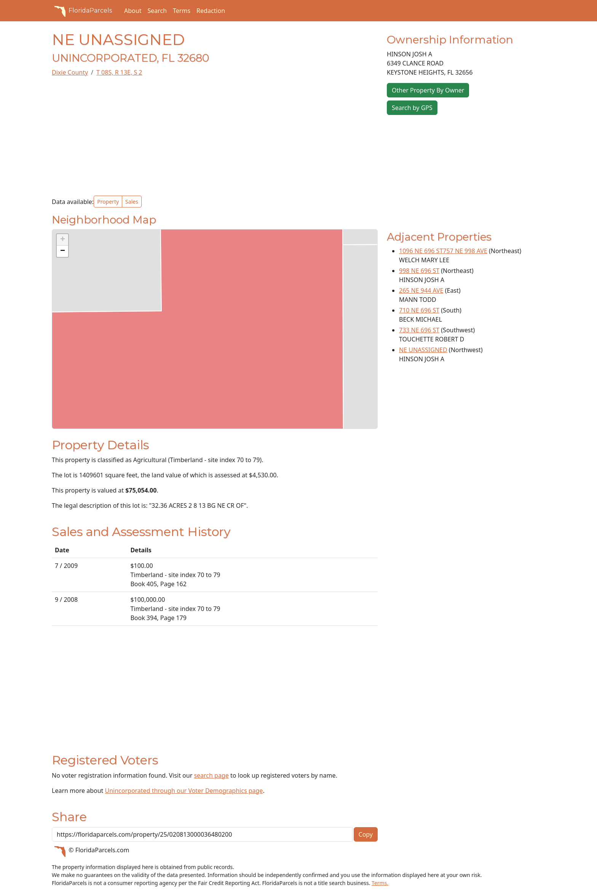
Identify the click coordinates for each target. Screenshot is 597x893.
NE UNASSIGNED (423, 350)
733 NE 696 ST (419, 330)
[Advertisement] (215, 136)
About (132, 10)
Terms (181, 10)
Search (157, 10)
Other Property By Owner (428, 90)
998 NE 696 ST (419, 270)
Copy (366, 834)
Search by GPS (412, 108)
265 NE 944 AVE (421, 290)
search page (211, 775)
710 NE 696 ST (419, 310)
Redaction (210, 10)
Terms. (380, 883)
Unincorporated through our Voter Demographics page (184, 790)
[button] (62, 240)
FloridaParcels (82, 11)
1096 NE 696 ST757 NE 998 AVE (443, 251)
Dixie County (70, 72)
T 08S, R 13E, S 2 (119, 72)
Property (108, 201)
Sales (131, 201)
